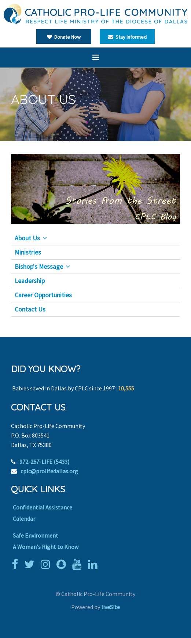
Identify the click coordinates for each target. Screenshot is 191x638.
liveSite (110, 607)
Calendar (24, 518)
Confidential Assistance (42, 507)
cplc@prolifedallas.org (49, 471)
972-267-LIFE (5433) (44, 461)
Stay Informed (127, 37)
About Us (27, 238)
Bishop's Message (39, 267)
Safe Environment (35, 535)
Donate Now (64, 37)
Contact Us (30, 309)
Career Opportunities (43, 295)
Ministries (28, 252)
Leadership (30, 281)
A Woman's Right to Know (45, 546)
